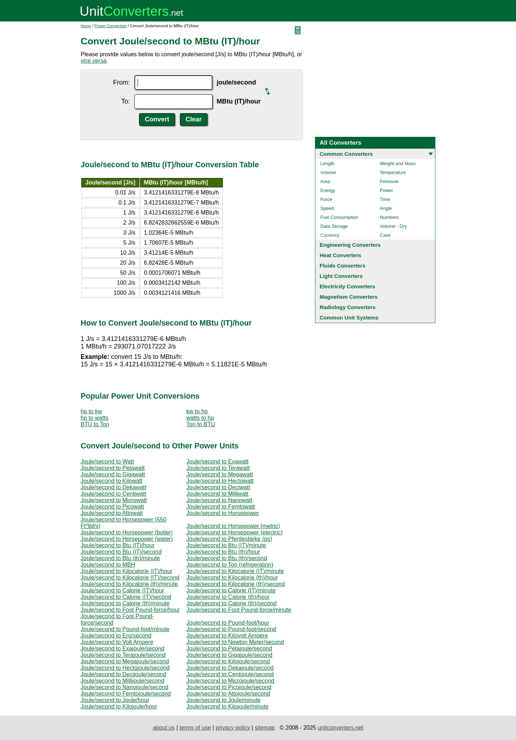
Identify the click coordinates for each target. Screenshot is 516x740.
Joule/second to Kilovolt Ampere (227, 636)
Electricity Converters (347, 286)
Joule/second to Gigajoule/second (229, 655)
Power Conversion (111, 26)
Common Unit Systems (349, 317)
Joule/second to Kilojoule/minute (227, 706)
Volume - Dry (393, 226)
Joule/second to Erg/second (116, 636)
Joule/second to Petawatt (113, 468)
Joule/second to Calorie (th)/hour (227, 597)
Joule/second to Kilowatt (112, 481)
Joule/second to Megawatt (219, 474)
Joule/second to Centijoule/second (230, 674)
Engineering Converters (350, 245)
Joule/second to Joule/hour (115, 700)
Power (386, 190)
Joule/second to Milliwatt (217, 494)
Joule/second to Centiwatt (113, 494)
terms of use (195, 728)
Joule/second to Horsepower (222, 513)
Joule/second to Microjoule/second (230, 681)
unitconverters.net (340, 728)
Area (325, 181)
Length (327, 163)
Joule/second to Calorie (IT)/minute (231, 590)
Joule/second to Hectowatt (220, 481)
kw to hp (197, 411)
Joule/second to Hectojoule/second (125, 668)
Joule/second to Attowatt (112, 513)
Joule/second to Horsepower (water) (127, 539)
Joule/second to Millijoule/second (122, 681)
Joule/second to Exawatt (217, 461)
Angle (386, 208)
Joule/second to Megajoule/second (125, 661)
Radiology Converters (348, 307)
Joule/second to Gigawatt (113, 474)
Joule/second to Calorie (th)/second (231, 603)
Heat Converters (340, 255)
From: (121, 82)
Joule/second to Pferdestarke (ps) (229, 539)
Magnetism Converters (349, 297)
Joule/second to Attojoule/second (228, 694)
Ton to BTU (200, 424)
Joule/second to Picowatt (112, 507)
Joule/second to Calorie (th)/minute (125, 603)
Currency (329, 235)
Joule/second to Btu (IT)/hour (117, 545)
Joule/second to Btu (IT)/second (121, 552)
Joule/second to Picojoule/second (229, 687)
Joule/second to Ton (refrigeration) (229, 565)
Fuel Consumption (339, 217)
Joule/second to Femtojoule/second (126, 694)
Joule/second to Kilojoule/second (228, 661)
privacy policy (233, 728)
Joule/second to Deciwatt (218, 487)
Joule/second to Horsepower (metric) (233, 526)
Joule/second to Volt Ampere (117, 642)
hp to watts (94, 418)
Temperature (393, 172)
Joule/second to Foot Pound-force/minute (238, 610)
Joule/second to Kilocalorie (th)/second (235, 584)
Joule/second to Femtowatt (220, 507)
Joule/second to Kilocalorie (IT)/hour (126, 571)
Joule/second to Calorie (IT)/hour (122, 590)
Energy (327, 190)
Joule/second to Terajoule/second (123, 655)
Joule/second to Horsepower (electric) (234, 532)
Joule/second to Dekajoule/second (230, 668)
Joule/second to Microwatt (114, 500)
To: (125, 101)
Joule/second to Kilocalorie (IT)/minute (235, 571)
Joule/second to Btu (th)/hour (223, 552)
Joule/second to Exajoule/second (122, 648)
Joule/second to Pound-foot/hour (227, 623)
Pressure (389, 181)
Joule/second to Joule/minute (223, 700)
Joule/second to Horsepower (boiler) (127, 532)
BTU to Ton (95, 424)
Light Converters (341, 276)
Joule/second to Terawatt (218, 468)
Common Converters (346, 154)
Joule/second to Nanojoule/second (124, 687)
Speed (327, 208)
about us (164, 728)
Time (385, 199)
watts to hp (200, 418)
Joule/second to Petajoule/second (229, 648)
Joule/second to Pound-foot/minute (125, 629)
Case (385, 235)
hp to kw (91, 411)
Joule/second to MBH (108, 565)
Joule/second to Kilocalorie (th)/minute (129, 584)
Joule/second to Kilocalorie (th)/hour (232, 578)
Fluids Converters (343, 266)
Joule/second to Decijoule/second (123, 674)
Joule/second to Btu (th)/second (226, 558)
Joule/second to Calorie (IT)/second (126, 597)
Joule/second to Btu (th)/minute (120, 558)
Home (86, 26)
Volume (328, 172)
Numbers (389, 217)
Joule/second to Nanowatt (219, 500)
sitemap (265, 728)
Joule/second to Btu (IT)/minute (226, 545)
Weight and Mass (398, 163)
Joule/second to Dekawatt (113, 487)
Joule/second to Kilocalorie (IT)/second (130, 578)
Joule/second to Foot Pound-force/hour (130, 610)
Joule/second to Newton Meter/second (235, 642)
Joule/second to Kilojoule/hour (119, 706)
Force (326, 199)
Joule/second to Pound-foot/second (231, 629)
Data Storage (334, 226)
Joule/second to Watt (107, 461)
